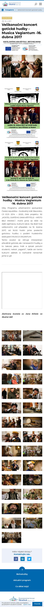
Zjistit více (26, 604)
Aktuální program (22, 580)
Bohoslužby (22, 574)
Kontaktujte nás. (22, 554)
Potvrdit (37, 604)
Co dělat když (22, 586)
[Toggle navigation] (40, 3)
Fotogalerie (9, 10)
